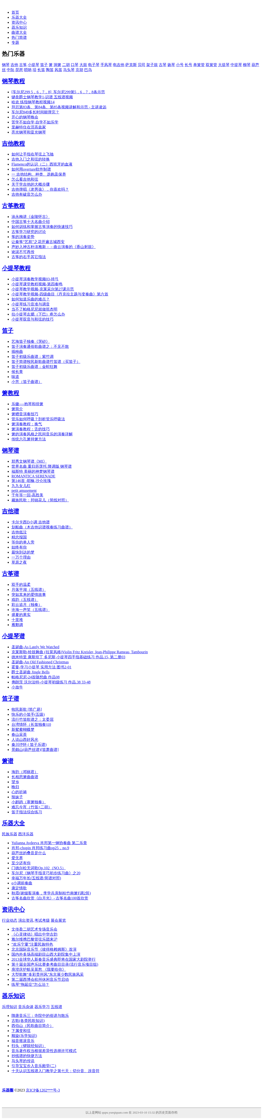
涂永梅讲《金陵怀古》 (30, 217)
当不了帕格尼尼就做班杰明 (34, 309)
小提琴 (33, 65)
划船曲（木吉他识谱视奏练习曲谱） (42, 527)
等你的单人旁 (22, 542)
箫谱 (7, 761)
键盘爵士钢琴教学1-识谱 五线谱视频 (42, 97)
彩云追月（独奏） (26, 605)
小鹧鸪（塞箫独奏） (28, 802)
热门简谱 (19, 37)
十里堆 (17, 620)
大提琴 (224, 65)
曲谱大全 (19, 32)
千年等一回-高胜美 (27, 495)
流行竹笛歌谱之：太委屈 (32, 719)
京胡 (79, 70)
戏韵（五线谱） (24, 600)
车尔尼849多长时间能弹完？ (35, 112)
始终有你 (19, 547)
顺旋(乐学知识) (24, 1036)
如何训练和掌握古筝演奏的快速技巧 (42, 227)
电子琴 (93, 65)
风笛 (58, 70)
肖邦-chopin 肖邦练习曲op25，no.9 (40, 848)
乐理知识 (9, 1007)
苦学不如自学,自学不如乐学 (34, 122)
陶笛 (50, 70)
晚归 (15, 787)
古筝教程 (13, 206)
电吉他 (118, 65)
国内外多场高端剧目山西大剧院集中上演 (45, 954)
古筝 (23, 65)
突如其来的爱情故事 (28, 595)
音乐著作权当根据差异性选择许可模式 (44, 1051)
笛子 (44, 65)
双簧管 (211, 65)
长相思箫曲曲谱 (24, 777)
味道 (15, 377)
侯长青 (17, 372)
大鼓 (83, 65)
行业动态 (9, 920)
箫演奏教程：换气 (26, 424)
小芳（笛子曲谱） (26, 382)
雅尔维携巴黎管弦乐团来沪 (34, 939)
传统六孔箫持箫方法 (28, 439)
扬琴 (171, 65)
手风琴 (106, 65)
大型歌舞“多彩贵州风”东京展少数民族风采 (47, 974)
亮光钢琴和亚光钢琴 (28, 132)
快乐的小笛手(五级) (28, 714)
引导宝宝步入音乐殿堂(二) (33, 1066)
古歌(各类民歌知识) (28, 1021)
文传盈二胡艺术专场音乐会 (34, 929)
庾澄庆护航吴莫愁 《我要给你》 (38, 969)
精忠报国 (19, 537)
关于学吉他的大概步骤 (30, 184)
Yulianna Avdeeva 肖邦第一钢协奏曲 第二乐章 (49, 843)
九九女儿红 (21, 486)
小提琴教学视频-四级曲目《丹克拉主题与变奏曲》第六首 (59, 294)
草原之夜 (19, 562)
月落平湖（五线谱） (28, 590)
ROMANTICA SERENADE (33, 476)
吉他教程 (13, 143)
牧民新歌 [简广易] (26, 709)
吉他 (14, 65)
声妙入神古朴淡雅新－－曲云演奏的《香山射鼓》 (53, 247)
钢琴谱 (10, 450)
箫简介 (17, 409)
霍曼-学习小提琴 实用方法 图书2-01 (41, 667)
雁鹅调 (17, 625)
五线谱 (56, 1007)
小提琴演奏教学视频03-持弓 (35, 279)
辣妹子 (17, 797)
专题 (15, 42)
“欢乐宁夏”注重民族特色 (32, 944)
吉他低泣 (19, 532)
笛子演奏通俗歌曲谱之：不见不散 (40, 346)
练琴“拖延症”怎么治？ (30, 984)
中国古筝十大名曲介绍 (30, 222)
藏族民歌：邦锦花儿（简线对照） (40, 500)
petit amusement (24, 490)
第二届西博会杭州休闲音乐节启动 (40, 979)
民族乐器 (9, 834)
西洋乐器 (25, 834)
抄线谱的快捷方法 (26, 1056)
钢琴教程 (13, 81)
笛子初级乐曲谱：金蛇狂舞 (34, 367)
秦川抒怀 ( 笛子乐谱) (29, 745)
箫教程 (10, 393)
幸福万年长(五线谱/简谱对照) (36, 878)
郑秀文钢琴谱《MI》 (29, 461)
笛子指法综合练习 (26, 812)
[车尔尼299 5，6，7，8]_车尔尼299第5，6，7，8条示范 (58, 92)
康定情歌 (19, 888)
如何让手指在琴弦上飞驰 (32, 154)
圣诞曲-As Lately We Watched (35, 647)
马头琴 (69, 70)
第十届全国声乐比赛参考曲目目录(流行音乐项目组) (54, 964)
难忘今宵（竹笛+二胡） (31, 807)
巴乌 (88, 70)
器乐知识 (19, 27)
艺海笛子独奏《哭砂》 (30, 341)
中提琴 (236, 65)
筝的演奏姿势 (22, 237)
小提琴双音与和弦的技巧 (32, 319)
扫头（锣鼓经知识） (28, 1046)
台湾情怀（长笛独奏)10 (31, 724)
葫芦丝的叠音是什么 (28, 853)
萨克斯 (131, 65)
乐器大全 (19, 17)
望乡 (15, 782)
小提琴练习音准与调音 (30, 304)
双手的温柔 (21, 584)
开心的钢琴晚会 (24, 117)
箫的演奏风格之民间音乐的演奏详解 (42, 434)
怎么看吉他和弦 (24, 179)
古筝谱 (10, 574)
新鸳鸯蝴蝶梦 (22, 729)
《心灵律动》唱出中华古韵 (34, 934)
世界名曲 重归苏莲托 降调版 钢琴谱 (41, 466)
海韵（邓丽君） (24, 772)
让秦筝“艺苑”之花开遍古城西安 (38, 242)
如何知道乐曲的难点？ (30, 299)
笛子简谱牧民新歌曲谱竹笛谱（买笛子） (45, 362)
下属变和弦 (21, 1031)
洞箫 (57, 65)
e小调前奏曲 (21, 883)
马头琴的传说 (22, 1061)
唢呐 (28, 70)
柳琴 (247, 65)
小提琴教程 (16, 268)
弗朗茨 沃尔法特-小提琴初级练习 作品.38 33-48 (51, 682)
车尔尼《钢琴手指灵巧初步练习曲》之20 (45, 873)
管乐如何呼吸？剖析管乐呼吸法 (38, 419)
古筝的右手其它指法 (28, 257)
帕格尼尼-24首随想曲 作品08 (35, 677)
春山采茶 (19, 734)
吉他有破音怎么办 (26, 194)
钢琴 (6, 65)
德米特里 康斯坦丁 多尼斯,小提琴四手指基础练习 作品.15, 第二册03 (68, 657)
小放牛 (17, 687)
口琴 (74, 65)
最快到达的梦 (22, 552)
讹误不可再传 (22, 252)
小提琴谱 (13, 636)
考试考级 (42, 920)
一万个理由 (21, 557)
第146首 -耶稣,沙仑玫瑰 (31, 481)
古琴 (162, 65)
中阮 (10, 70)
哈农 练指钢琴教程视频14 (33, 102)
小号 (180, 65)
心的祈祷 (19, 792)
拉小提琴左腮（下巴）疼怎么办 (38, 314)
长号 (188, 65)
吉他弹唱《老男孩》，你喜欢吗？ (40, 189)
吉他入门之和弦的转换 (30, 159)
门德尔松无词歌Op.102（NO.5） (38, 868)
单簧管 (199, 65)
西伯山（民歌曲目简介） (32, 1026)
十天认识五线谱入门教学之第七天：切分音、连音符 (55, 1071)
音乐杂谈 (25, 1007)
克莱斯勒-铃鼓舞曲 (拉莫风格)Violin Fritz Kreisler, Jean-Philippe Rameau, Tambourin (79, 652)
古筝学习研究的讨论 (28, 232)
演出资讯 (25, 920)
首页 (15, 12)
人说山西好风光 (24, 739)
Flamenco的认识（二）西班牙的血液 (41, 164)
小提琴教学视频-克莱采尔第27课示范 (42, 289)
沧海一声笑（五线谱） (30, 610)
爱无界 (17, 858)
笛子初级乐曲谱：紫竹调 (32, 357)
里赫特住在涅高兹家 (28, 127)
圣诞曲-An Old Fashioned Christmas (40, 662)
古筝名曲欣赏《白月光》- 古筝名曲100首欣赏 (49, 898)
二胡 (66, 65)
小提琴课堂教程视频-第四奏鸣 (36, 284)
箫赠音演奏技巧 (24, 414)
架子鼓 (152, 65)
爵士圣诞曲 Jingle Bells (30, 672)
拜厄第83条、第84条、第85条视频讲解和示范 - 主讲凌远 (58, 107)
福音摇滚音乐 (22, 1041)
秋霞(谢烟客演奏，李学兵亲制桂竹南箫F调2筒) (51, 893)
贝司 (141, 65)
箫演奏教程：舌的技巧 (30, 429)
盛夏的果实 (21, 615)
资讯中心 (19, 22)
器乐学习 (42, 1007)
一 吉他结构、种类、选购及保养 (38, 174)
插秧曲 (17, 351)
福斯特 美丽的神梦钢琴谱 (33, 471)
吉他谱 (10, 511)
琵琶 (19, 70)
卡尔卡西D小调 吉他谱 (30, 522)
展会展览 (58, 920)
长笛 (41, 70)
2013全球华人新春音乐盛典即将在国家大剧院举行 (53, 959)
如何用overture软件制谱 (31, 169)
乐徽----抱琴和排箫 (27, 404)
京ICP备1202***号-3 (43, 1090)
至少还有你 (21, 863)
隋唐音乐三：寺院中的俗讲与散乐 (40, 1016)
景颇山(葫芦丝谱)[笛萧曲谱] (35, 750)
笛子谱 (10, 698)
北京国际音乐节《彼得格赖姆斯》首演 (44, 949)
